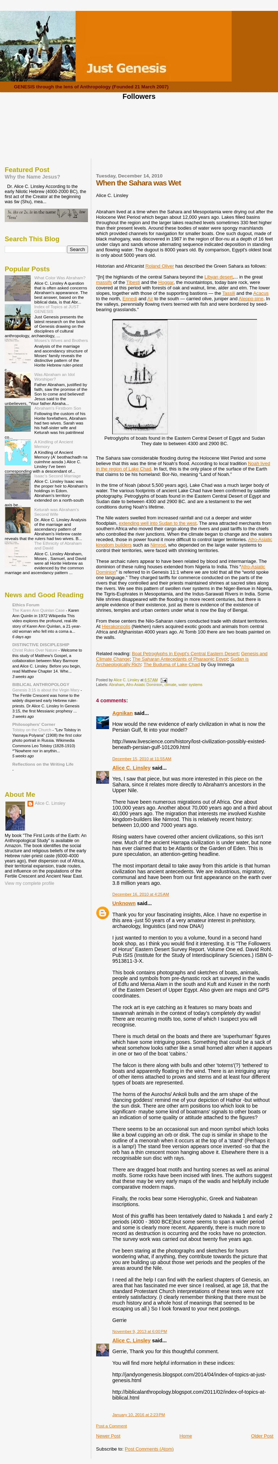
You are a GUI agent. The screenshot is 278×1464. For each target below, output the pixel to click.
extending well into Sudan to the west (158, 523)
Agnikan (122, 713)
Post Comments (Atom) (149, 1449)
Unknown (123, 903)
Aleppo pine (251, 298)
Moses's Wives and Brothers (61, 340)
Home (186, 1436)
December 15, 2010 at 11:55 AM (141, 759)
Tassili (228, 293)
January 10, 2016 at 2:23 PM (138, 1415)
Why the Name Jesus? (32, 177)
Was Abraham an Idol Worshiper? (54, 376)
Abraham (116, 685)
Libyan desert (219, 277)
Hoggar (165, 282)
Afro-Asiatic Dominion (144, 685)
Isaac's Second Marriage (57, 475)
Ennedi (129, 298)
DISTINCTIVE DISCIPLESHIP (41, 644)
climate (170, 685)
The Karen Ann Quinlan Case (39, 610)
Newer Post (108, 1436)
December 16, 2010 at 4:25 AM (140, 894)
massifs (104, 282)
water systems (190, 685)
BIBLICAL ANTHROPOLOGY (41, 684)
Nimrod (158, 545)
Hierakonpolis (116, 626)
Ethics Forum (25, 604)
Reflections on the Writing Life (42, 764)
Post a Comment (111, 1426)
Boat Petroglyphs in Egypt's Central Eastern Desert (185, 653)
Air (150, 298)
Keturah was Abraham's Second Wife (56, 511)
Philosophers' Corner (33, 724)
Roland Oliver (160, 266)
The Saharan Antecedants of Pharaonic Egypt (180, 659)
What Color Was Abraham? (60, 277)
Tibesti (133, 282)
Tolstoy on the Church (32, 730)
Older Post (262, 1436)
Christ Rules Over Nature (35, 650)
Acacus (261, 293)
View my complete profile (29, 883)
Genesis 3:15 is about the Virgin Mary (46, 690)
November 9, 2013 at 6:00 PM (139, 1331)
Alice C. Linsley (131, 768)
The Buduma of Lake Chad (172, 664)
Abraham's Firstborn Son (57, 408)
